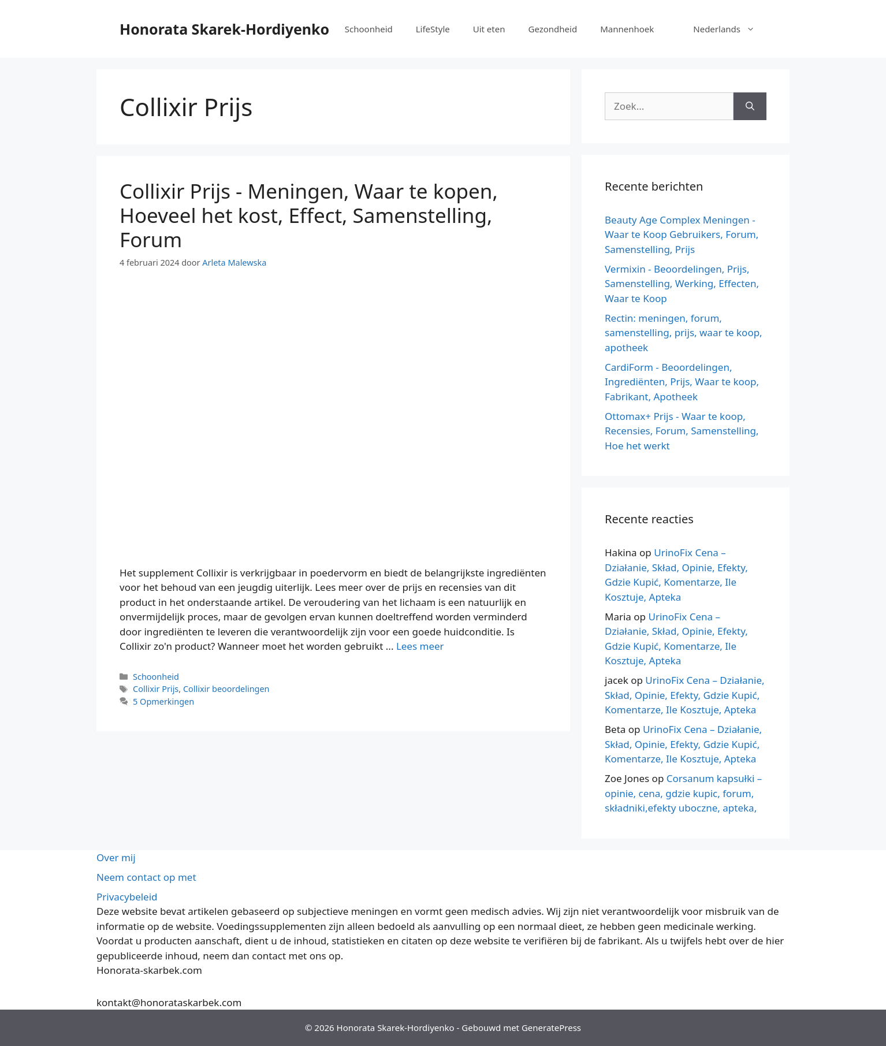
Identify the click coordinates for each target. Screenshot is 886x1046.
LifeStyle (433, 29)
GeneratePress (551, 1027)
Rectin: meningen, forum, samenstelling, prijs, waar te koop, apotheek (683, 332)
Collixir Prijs (155, 688)
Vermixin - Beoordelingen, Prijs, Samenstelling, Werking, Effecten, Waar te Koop (682, 283)
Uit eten (489, 29)
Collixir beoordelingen (226, 688)
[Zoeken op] (750, 106)
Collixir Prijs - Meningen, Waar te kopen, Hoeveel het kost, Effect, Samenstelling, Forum (309, 215)
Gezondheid (552, 29)
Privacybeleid (127, 896)
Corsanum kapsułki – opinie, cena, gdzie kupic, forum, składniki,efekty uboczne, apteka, (683, 793)
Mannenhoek (627, 29)
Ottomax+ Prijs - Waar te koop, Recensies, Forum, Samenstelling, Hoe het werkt (682, 431)
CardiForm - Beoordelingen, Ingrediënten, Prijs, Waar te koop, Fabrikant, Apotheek (682, 381)
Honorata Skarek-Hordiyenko (224, 29)
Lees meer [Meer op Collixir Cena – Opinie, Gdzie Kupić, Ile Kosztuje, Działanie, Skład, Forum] (420, 646)
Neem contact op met (146, 877)
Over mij (116, 857)
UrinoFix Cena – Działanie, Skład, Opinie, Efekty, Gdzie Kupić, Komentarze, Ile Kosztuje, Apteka (685, 694)
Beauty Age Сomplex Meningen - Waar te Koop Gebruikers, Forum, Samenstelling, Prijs (681, 234)
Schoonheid (369, 29)
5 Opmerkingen (163, 701)
